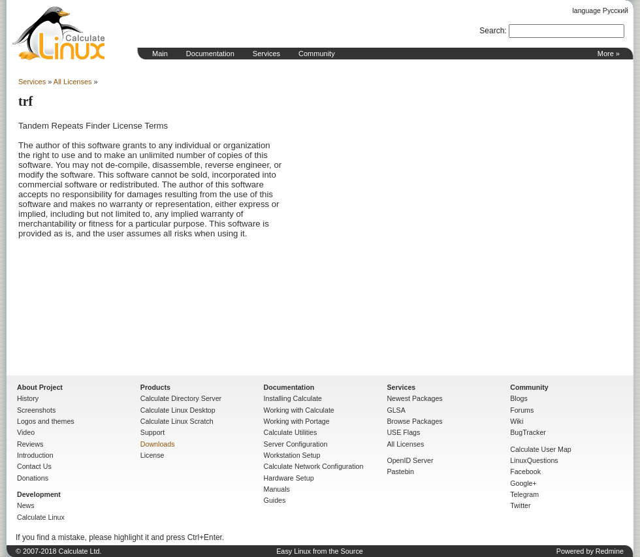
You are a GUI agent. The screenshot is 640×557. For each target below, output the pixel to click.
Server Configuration (296, 444)
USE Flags (403, 432)
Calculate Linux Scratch (177, 421)
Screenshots (36, 410)
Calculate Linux (41, 517)
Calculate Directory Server (180, 398)
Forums (522, 410)
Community (316, 53)
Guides (275, 500)
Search (491, 30)
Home (58, 33)
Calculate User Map (540, 449)
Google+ (523, 483)
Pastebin (400, 471)
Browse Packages (414, 421)
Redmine (610, 551)
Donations (32, 478)
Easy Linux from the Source (319, 551)
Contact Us (34, 466)
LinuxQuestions (534, 460)
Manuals (277, 489)
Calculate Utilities (290, 432)
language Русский (600, 10)
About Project (40, 387)
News (26, 505)
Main (160, 53)
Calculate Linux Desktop (178, 410)
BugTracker (528, 432)
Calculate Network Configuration (314, 466)
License (152, 455)
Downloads (157, 444)
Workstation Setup (292, 455)
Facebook (525, 471)
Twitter (520, 505)
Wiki (516, 421)
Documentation (210, 53)
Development (39, 494)
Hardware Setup (289, 478)
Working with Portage (297, 421)
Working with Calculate (299, 410)
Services (266, 53)
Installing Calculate (293, 398)
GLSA (396, 410)
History (28, 398)
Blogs (519, 398)
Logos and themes (45, 421)
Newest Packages (414, 398)
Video (26, 432)
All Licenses (73, 82)
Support (152, 432)
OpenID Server (410, 460)
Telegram (524, 494)
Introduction (35, 455)
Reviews (30, 444)
